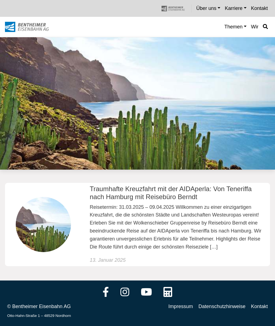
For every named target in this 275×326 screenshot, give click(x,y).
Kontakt (259, 306)
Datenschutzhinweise (222, 306)
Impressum (180, 306)
